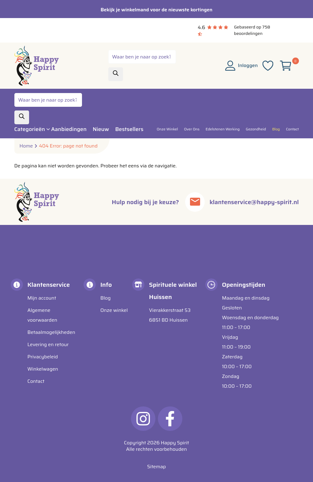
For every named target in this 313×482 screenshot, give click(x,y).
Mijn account (42, 298)
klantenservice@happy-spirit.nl (254, 202)
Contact (36, 381)
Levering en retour (48, 344)
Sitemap (156, 466)
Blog (105, 298)
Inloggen (241, 65)
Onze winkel (114, 310)
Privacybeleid (43, 357)
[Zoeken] (115, 74)
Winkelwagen (43, 369)
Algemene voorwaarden (43, 315)
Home (26, 146)
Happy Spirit (175, 443)
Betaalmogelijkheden (51, 332)
